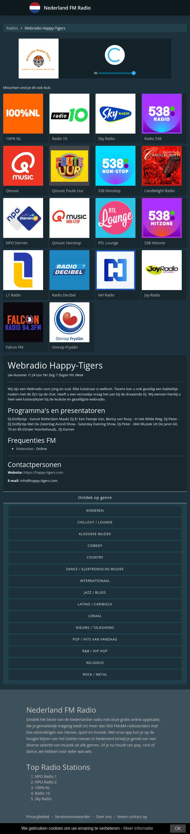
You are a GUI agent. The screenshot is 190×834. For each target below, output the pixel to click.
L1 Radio (13, 295)
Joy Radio (152, 295)
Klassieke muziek (95, 534)
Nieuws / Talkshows (95, 627)
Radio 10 (59, 138)
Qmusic (12, 190)
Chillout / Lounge (95, 522)
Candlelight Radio (159, 190)
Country (95, 557)
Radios (12, 28)
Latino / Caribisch (95, 604)
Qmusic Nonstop (66, 242)
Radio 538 (153, 138)
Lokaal (95, 616)
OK (178, 828)
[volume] (117, 73)
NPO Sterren (17, 242)
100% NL (13, 138)
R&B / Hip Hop (95, 651)
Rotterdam (25, 448)
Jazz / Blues (95, 592)
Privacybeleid (37, 816)
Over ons (104, 816)
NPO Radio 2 (46, 782)
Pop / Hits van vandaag (95, 639)
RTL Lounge (108, 242)
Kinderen (95, 510)
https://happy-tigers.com (43, 472)
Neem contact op (132, 816)
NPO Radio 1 (46, 776)
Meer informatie (138, 828)
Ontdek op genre (95, 497)
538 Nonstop (109, 190)
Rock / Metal (95, 674)
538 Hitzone (154, 242)
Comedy (95, 545)
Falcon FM (14, 347)
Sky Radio (106, 138)
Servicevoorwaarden (72, 816)
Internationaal (95, 581)
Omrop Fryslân (65, 347)
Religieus (95, 662)
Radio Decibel (64, 295)
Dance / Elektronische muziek (95, 569)
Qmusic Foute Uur (68, 190)
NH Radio (106, 295)
